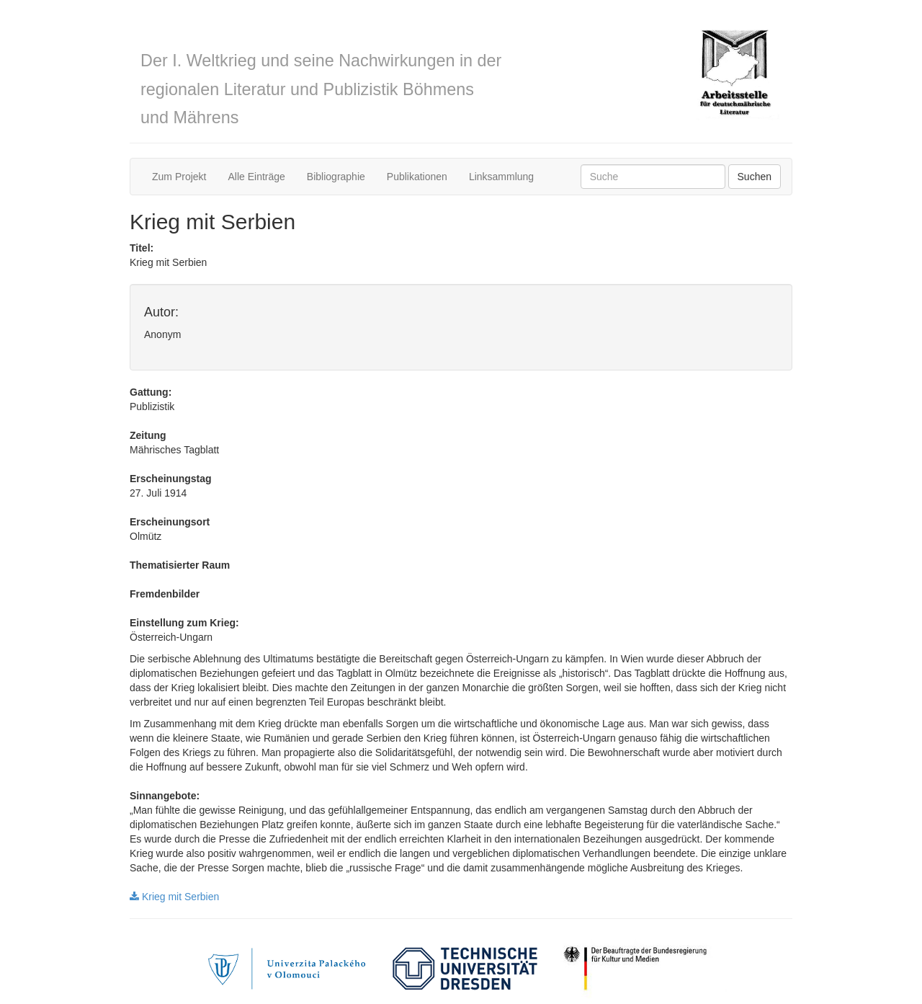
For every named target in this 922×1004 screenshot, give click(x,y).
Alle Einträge (256, 176)
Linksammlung (501, 176)
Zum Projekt (179, 176)
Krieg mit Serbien (174, 896)
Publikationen (417, 176)
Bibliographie (336, 176)
